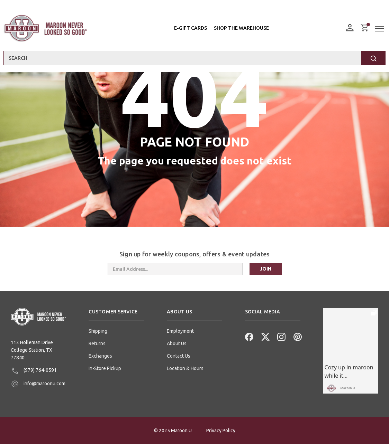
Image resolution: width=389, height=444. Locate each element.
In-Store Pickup (105, 368)
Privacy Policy (220, 430)
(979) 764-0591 (34, 371)
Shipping (98, 331)
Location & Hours (185, 368)
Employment (180, 331)
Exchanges (100, 356)
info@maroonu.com (38, 384)
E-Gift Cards (190, 28)
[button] (116, 314)
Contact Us (178, 356)
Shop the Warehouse (241, 28)
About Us (177, 343)
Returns (97, 343)
